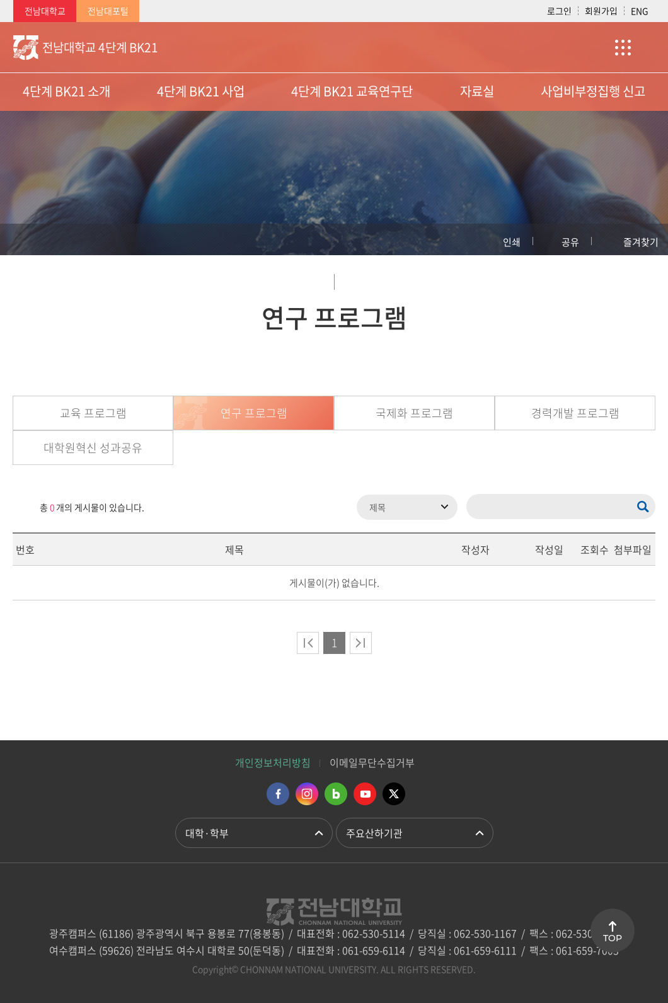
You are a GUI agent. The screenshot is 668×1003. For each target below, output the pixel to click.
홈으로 (22, 239)
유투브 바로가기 (365, 793)
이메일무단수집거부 (372, 762)
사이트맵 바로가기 (623, 47)
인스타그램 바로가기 (307, 793)
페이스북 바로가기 (278, 793)
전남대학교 (45, 10)
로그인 (559, 10)
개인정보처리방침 (273, 762)
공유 (570, 242)
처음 (308, 643)
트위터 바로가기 (394, 793)
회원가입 (601, 10)
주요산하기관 (374, 832)
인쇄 (512, 242)
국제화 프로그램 (414, 412)
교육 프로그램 (93, 412)
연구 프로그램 (254, 412)
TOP (612, 938)
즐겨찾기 (641, 242)
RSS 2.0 (22, 507)
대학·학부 (207, 832)
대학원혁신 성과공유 (92, 447)
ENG (639, 10)
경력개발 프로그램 (575, 412)
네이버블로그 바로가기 (336, 793)
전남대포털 (108, 10)
